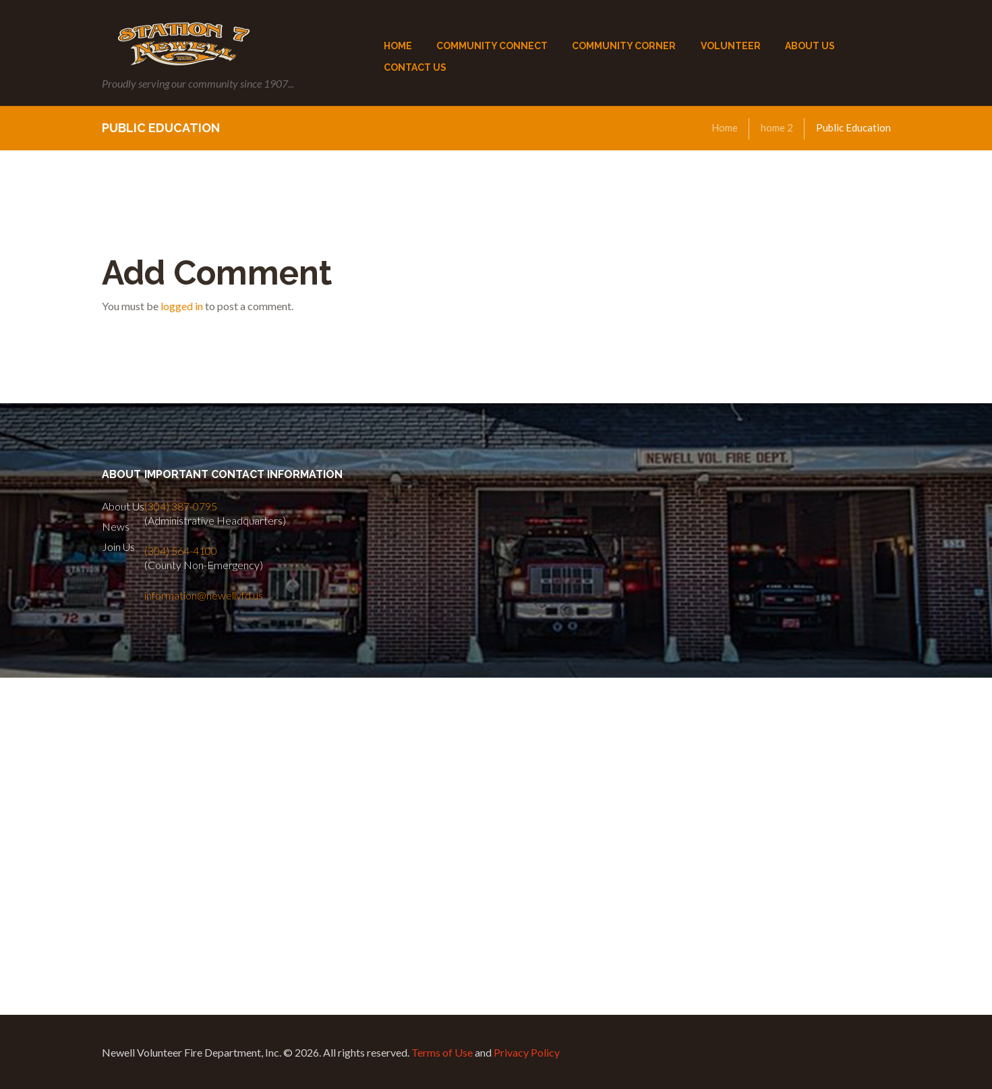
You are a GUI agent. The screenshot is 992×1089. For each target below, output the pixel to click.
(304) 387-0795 (180, 506)
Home (724, 127)
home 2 (777, 127)
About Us (123, 506)
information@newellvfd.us (203, 595)
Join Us (118, 546)
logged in (182, 305)
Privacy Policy (527, 1052)
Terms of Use (442, 1052)
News (115, 526)
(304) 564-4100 (180, 550)
